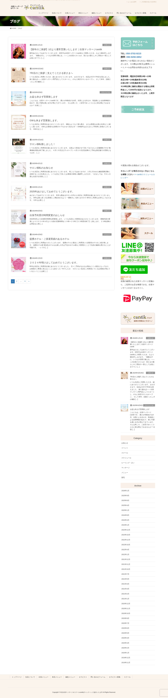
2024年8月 (125, 515)
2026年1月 (125, 491)
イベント (124, 448)
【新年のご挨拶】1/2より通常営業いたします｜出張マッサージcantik (66, 49)
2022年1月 (125, 554)
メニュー (107, 234)
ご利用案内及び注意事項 (148, 2)
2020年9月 (125, 618)
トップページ (17, 677)
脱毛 (123, 477)
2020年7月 (125, 623)
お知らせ (107, 45)
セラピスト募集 (114, 677)
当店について (30, 677)
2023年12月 (125, 530)
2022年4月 (125, 549)
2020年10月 (125, 613)
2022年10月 (125, 545)
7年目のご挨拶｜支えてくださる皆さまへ (51, 73)
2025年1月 (125, 510)
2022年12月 (125, 540)
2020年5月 (125, 633)
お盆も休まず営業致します (44, 96)
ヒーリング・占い (128, 463)
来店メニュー (57, 677)
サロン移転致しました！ (42, 144)
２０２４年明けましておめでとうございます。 (54, 262)
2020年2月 (125, 648)
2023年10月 (125, 535)
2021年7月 (125, 574)
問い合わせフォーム (98, 677)
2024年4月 (125, 520)
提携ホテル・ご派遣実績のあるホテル (49, 239)
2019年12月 (125, 658)
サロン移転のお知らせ (41, 168)
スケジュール (105, 92)
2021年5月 (125, 579)
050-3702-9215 (133, 53)
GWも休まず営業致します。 (44, 120)
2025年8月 (125, 500)
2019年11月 (125, 662)
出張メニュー (43, 677)
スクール (124, 453)
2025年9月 (125, 495)
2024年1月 (125, 525)
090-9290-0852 (134, 57)
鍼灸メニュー (70, 677)
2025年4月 (125, 505)
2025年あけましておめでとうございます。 (52, 191)
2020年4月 (125, 638)
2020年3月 (125, 643)
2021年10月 (125, 569)
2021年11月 (125, 564)
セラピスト (83, 677)
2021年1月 (125, 599)
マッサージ (125, 468)
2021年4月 (125, 584)
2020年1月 (125, 653)
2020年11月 (125, 608)
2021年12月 (125, 559)
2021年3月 (125, 589)
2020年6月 (125, 628)
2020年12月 (125, 604)
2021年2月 (125, 594)
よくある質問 (132, 2)
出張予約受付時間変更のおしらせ (47, 215)
